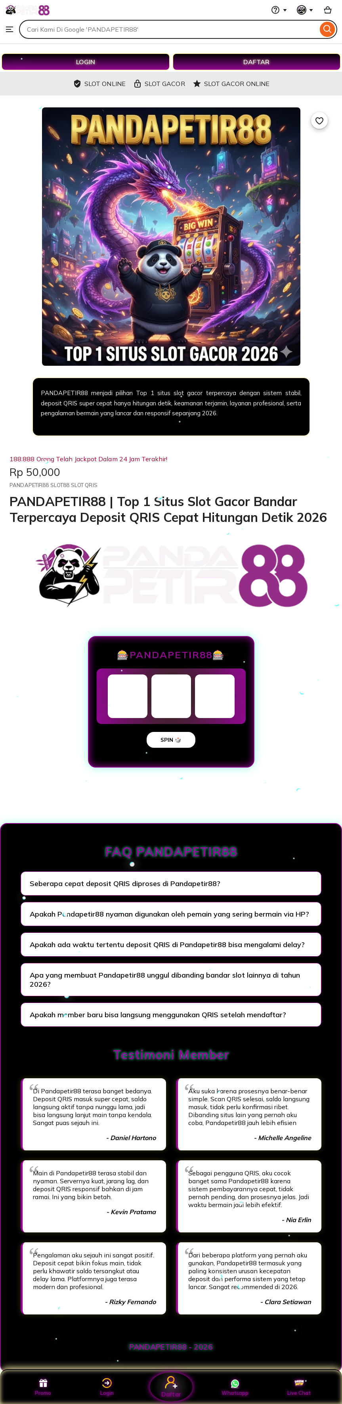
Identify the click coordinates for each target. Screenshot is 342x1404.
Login (107, 1387)
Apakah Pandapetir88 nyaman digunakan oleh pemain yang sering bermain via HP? (169, 914)
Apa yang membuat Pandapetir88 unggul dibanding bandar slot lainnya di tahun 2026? (165, 979)
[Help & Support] (279, 9)
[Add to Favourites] (319, 120)
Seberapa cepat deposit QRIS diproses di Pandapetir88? (125, 883)
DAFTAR (256, 62)
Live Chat (299, 1387)
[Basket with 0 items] (327, 9)
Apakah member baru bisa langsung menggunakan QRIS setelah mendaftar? (158, 1014)
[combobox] (168, 29)
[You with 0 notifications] (305, 9)
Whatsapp (235, 1387)
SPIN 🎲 (171, 740)
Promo (43, 1387)
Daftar (171, 1387)
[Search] (327, 29)
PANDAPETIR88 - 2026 (171, 1347)
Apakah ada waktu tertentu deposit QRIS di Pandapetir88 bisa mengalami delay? (167, 944)
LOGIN (85, 62)
